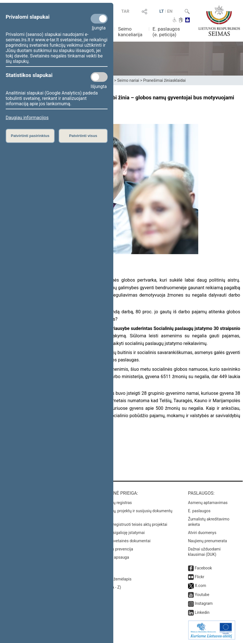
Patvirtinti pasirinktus (30, 136)
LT (161, 11)
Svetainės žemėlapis (113, 579)
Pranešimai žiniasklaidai (164, 80)
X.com (200, 585)
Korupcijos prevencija (114, 549)
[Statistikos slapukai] (99, 77)
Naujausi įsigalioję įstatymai (120, 532)
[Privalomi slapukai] (99, 18)
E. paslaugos (199, 511)
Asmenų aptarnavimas (208, 502)
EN (169, 11)
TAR (125, 11)
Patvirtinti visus (83, 136)
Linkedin (202, 612)
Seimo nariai (128, 80)
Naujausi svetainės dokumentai (123, 541)
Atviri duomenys (202, 532)
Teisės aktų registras (113, 502)
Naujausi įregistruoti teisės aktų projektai (131, 524)
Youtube (202, 594)
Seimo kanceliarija (130, 31)
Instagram (204, 603)
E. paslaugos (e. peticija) (166, 31)
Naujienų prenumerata (207, 541)
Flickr (199, 577)
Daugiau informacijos (27, 117)
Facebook (203, 568)
